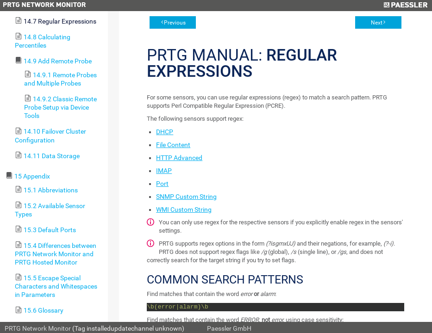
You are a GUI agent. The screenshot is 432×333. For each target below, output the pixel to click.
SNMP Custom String (186, 196)
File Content (173, 144)
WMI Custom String (184, 209)
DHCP (164, 132)
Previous (175, 22)
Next (376, 22)
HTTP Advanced (179, 157)
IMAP (164, 170)
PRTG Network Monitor (38, 328)
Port (162, 183)
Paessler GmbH (229, 328)
